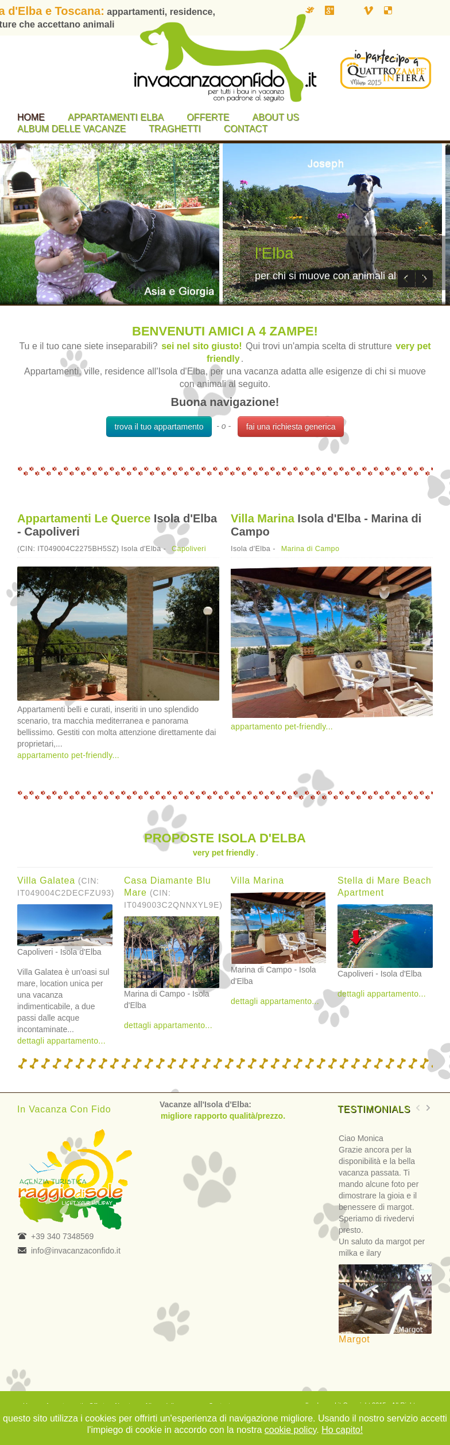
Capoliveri (189, 549)
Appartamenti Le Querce (83, 518)
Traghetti (175, 129)
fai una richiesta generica (291, 426)
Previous (406, 278)
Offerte (208, 117)
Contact (245, 129)
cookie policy (290, 1430)
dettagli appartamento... (61, 1040)
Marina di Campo (310, 549)
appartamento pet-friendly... (68, 755)
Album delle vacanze (71, 129)
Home (31, 117)
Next (424, 278)
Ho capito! (342, 1430)
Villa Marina (262, 518)
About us (276, 117)
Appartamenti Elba (116, 117)
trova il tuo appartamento (159, 426)
